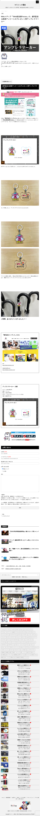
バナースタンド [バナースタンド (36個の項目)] (20, 642)
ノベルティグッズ (6, 515)
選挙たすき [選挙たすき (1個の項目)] (13, 657)
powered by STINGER (30, 814)
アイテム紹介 (22, 797)
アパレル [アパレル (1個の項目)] (17, 632)
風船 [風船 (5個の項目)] (22, 657)
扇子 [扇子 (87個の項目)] (28, 652)
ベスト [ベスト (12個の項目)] (27, 644)
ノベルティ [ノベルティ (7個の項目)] (22, 639)
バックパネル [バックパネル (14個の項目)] (4, 642)
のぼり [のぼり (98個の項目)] (17, 629)
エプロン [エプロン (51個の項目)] (22, 632)
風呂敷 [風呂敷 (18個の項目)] (18, 657)
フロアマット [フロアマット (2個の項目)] (11, 644)
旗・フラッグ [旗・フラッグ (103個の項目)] (9, 654)
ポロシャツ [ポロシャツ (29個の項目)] (23, 647)
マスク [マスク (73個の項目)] (11, 649)
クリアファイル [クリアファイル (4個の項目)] (13, 634)
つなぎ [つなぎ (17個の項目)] (13, 629)
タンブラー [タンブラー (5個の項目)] (3, 639)
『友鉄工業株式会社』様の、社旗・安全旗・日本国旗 (17, 566)
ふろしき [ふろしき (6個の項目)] (30, 629)
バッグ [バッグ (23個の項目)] (9, 642)
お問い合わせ (20, 798)
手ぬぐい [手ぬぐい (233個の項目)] (32, 652)
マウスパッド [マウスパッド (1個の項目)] (29, 647)
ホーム (3, 797)
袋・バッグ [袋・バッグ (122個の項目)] (7, 657)
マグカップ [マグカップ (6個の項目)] (36, 647)
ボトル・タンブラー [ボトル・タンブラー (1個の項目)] (5, 647)
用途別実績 (8, 797)
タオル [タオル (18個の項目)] (28, 637)
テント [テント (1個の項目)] (8, 639)
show (10, 81)
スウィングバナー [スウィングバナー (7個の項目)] (11, 637)
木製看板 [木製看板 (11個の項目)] (15, 654)
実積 (3, 514)
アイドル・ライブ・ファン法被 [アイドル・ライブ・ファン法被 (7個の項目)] (7, 632)
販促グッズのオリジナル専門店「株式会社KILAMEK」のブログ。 (20, 810)
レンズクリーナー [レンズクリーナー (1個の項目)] (31, 649)
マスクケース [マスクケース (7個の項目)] (17, 649)
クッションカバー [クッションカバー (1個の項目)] (5, 634)
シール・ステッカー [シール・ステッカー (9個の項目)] (32, 634)
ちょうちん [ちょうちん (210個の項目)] (8, 629)
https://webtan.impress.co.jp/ (8, 369)
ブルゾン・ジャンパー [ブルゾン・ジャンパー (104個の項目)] (19, 644)
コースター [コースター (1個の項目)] (24, 634)
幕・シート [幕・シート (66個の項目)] (23, 652)
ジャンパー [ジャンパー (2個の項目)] (3, 637)
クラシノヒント (30, 797)
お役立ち (13, 797)
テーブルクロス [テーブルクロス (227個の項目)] (15, 639)
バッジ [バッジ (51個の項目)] (14, 642)
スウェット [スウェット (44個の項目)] (18, 637)
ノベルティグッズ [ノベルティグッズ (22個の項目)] (29, 639)
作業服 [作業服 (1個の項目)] (2, 652)
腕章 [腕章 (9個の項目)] (2, 657)
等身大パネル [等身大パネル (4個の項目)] (34, 654)
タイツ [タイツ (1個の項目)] (23, 637)
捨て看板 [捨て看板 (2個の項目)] (3, 654)
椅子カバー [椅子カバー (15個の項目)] (21, 654)
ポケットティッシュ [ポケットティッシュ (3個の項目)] (15, 647)
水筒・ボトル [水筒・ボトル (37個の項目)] (27, 654)
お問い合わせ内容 (5, 466)
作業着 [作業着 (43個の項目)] (7, 652)
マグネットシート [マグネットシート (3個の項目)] (5, 649)
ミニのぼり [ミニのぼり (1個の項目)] (23, 649)
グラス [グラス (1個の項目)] (19, 634)
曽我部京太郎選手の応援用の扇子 (13, 568)
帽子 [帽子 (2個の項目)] (11, 652)
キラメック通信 (20, 5)
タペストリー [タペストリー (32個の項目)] (33, 637)
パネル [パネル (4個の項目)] (26, 642)
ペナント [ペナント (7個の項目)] (32, 644)
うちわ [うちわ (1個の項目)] (2, 629)
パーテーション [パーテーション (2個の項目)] (32, 642)
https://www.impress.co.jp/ (8, 365)
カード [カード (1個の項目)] (33, 632)
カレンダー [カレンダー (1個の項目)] (28, 632)
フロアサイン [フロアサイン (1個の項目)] (4, 644)
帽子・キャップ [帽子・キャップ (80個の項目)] (16, 652)
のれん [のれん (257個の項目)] (21, 629)
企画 (18, 797)
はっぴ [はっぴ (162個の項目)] (25, 629)
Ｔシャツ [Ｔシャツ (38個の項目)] (26, 657)
